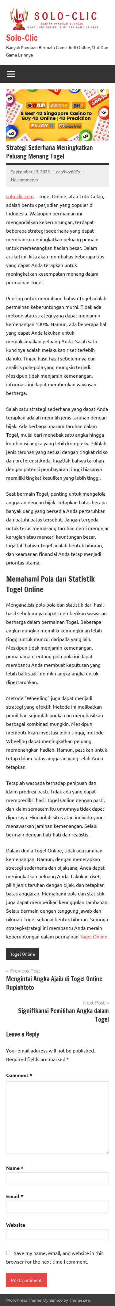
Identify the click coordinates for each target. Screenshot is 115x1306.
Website (15, 1224)
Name (14, 1168)
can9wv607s (68, 171)
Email (14, 1196)
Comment (19, 1075)
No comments (24, 179)
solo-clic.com (20, 196)
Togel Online (93, 936)
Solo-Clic (21, 38)
